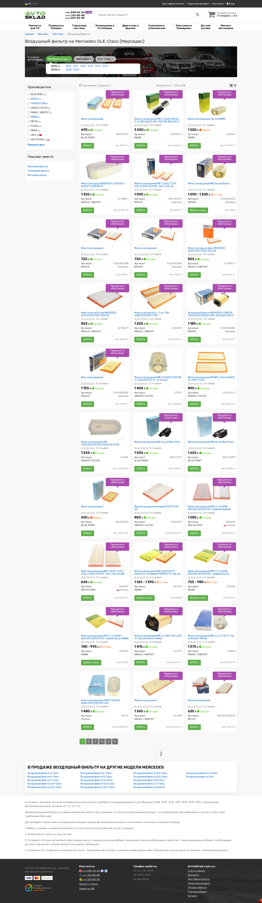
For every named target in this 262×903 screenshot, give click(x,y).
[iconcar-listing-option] (235, 85)
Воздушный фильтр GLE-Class (150, 773)
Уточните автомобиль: (35, 58)
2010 (68, 66)
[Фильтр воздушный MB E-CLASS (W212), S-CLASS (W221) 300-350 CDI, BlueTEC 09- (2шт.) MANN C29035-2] (158, 103)
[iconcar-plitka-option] (231, 85)
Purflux (34, 126)
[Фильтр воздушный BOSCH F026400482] (104, 362)
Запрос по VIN (86, 888)
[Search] (197, 15)
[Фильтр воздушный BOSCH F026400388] (104, 233)
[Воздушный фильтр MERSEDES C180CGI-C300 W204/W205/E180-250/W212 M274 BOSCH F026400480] (211, 297)
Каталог (192, 895)
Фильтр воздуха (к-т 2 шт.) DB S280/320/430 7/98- (151, 314)
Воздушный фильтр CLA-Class (44, 783)
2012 (83, 66)
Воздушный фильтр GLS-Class (150, 776)
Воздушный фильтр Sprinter (149, 787)
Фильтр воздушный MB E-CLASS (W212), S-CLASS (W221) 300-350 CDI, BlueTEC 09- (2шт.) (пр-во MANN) (157, 120)
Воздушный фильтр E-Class (96, 773)
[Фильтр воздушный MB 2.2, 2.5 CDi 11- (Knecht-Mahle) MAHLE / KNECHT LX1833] (211, 620)
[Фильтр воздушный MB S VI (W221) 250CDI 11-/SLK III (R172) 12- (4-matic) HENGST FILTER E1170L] (158, 362)
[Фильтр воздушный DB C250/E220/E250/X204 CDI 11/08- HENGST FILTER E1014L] (104, 426)
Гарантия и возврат (198, 3)
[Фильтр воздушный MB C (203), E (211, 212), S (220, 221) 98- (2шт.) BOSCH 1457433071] (158, 168)
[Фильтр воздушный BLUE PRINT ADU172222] (104, 491)
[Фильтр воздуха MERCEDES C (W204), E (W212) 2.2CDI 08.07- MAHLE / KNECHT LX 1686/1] (104, 168)
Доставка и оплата (173, 3)
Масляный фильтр (38, 166)
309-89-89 (75, 18)
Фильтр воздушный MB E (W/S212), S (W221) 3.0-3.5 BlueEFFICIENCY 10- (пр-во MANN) (157, 572)
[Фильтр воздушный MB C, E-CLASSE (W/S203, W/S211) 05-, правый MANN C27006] (211, 556)
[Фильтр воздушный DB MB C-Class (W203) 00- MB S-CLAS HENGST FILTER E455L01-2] (211, 362)
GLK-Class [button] (106, 59)
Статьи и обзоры (197, 891)
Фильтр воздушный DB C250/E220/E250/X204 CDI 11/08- (100, 443)
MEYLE (34, 121)
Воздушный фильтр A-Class (43, 773)
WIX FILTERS (39, 139)
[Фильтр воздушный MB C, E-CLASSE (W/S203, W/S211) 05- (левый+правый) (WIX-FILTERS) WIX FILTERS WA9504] (211, 491)
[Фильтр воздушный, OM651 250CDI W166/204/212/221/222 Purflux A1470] (104, 685)
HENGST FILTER (39, 108)
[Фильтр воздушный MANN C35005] (211, 103)
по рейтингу (104, 85)
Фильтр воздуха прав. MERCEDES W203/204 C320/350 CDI (206, 249)
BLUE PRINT (37, 94)
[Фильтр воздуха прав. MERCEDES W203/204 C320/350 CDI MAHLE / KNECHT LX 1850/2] (211, 233)
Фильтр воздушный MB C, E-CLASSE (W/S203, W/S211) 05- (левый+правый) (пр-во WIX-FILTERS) (209, 508)
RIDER (34, 130)
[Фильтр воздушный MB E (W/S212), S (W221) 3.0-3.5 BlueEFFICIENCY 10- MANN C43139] (158, 556)
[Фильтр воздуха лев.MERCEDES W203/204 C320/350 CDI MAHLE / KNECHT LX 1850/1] (104, 297)
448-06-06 (75, 12)
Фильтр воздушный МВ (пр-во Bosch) (209, 183)
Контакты (218, 3)
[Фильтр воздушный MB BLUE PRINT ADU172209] (211, 426)
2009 (76, 69)
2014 (97, 66)
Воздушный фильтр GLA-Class (97, 783)
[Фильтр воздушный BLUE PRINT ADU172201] (104, 103)
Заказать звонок (88, 884)
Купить (87, 145)
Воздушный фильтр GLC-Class (97, 787)
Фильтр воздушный (92, 119)
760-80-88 (75, 15)
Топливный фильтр (38, 170)
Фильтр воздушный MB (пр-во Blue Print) (157, 442)
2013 (90, 66)
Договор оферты (197, 887)
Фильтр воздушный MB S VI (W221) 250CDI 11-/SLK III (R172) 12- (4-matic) (157, 378)
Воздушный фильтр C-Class (43, 780)
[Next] (115, 741)
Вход (231, 3)
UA (28, 3)
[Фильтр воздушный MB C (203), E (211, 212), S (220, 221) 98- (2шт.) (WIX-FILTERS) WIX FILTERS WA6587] (104, 556)
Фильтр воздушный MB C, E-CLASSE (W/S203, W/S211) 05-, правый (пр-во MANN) (208, 572)
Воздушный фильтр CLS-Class (44, 787)
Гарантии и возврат (199, 883)
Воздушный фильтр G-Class (96, 776)
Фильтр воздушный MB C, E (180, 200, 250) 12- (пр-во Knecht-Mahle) (158, 637)
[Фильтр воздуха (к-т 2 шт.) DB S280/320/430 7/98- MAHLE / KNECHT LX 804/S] (158, 297)
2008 (69, 69)
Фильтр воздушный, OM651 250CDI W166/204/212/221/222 (100, 701)
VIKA (35, 135)
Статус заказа (196, 870)
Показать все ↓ (37, 144)
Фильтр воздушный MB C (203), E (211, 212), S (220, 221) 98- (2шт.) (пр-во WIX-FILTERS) (103, 572)
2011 (75, 66)
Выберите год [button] (59, 59)
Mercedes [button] (83, 59)
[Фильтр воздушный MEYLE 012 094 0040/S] (211, 683)
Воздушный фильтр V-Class (201, 773)
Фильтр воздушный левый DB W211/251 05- (156, 508)
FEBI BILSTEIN (39, 103)
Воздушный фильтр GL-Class (97, 780)
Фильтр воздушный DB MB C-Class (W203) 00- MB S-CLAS (211, 378)
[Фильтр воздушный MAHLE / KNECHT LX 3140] (158, 685)
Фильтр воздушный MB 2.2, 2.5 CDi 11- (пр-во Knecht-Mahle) (211, 637)
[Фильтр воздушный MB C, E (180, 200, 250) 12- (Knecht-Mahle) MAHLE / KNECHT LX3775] (158, 620)
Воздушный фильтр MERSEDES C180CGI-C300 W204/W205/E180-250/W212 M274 (211, 314)
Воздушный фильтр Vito (200, 776)
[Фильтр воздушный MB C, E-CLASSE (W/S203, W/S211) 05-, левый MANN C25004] (104, 620)
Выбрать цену (198, 210)
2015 (105, 66)
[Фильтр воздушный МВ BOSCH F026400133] (211, 168)
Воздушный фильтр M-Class (149, 780)
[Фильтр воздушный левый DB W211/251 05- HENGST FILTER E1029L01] (158, 491)
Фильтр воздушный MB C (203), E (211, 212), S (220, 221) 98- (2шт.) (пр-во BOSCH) (155, 184)
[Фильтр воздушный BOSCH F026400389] (158, 233)
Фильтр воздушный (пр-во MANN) (206, 119)
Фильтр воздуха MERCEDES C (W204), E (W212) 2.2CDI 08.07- (103, 184)
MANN (35, 117)
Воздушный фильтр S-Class (149, 783)
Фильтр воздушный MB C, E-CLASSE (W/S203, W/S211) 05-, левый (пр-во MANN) (104, 637)
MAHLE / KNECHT (40, 112)
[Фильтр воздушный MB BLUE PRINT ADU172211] (158, 426)
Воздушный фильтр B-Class (43, 776)
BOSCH (36, 98)
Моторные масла (37, 175)
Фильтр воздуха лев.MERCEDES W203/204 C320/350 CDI (98, 314)
